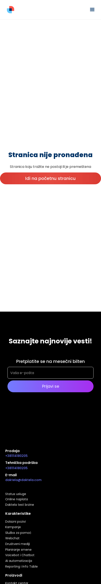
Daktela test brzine (19, 505)
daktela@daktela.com (23, 480)
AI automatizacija (18, 561)
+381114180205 (16, 456)
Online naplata (16, 499)
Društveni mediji (17, 544)
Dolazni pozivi (15, 522)
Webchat (12, 538)
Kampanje (13, 527)
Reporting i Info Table (21, 567)
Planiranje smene (18, 550)
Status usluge (15, 494)
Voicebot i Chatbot (19, 555)
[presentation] (40, 413)
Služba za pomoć (18, 533)
